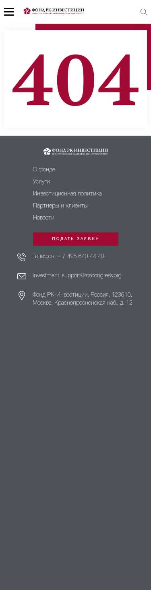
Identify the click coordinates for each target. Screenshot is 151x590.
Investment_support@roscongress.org (77, 276)
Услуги (41, 182)
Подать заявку (75, 239)
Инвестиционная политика (67, 194)
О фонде (44, 170)
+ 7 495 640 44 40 (80, 256)
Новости (43, 218)
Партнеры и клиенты (60, 206)
